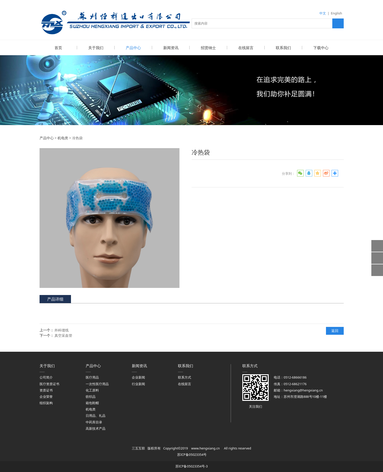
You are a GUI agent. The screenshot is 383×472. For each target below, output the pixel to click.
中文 (322, 13)
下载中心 (321, 47)
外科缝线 (61, 329)
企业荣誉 (46, 396)
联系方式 (184, 377)
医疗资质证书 (49, 384)
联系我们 (283, 47)
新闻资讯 (170, 47)
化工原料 (92, 390)
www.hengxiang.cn (205, 448)
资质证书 (46, 390)
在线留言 (245, 47)
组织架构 (46, 403)
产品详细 (55, 299)
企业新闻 (138, 377)
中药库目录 (94, 422)
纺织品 (91, 396)
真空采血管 (63, 335)
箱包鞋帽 (92, 403)
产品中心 (133, 47)
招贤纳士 (208, 47)
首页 (58, 47)
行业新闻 (138, 384)
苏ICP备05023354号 (192, 454)
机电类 (63, 137)
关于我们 (95, 47)
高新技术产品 (95, 428)
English (336, 13)
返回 (334, 330)
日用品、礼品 (95, 415)
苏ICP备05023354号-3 (191, 466)
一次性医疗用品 (97, 384)
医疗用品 (92, 377)
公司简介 (46, 377)
